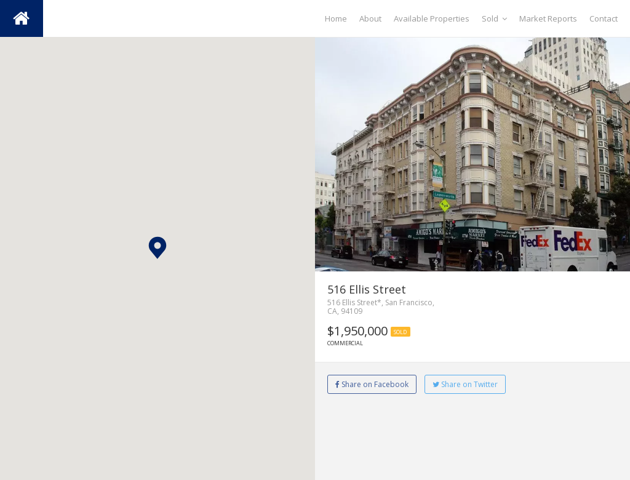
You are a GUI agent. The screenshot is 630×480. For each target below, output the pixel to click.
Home (336, 18)
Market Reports (548, 18)
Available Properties (431, 18)
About (370, 18)
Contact (603, 18)
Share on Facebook (372, 384)
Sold (494, 18)
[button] (157, 247)
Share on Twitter (465, 384)
